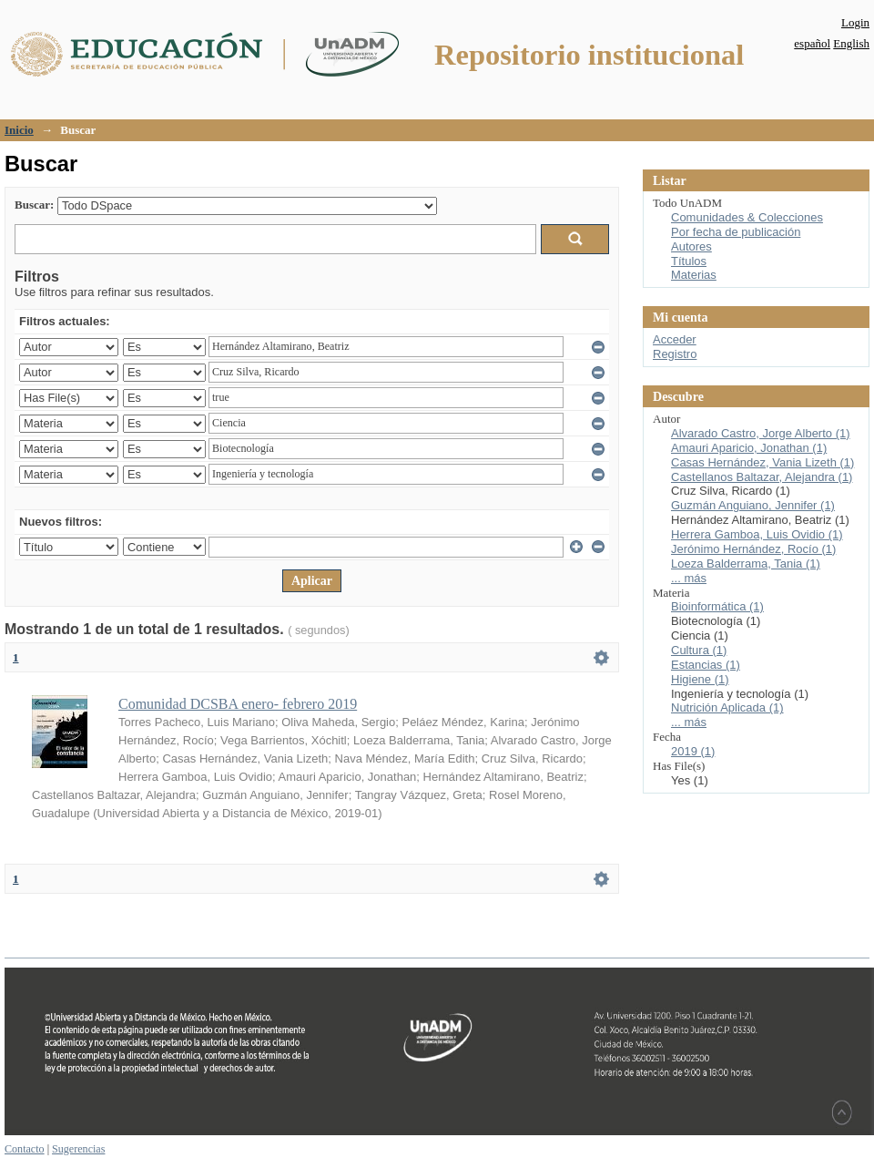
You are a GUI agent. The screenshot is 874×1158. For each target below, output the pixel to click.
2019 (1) (693, 751)
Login (855, 22)
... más (688, 578)
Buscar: (34, 204)
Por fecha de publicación (735, 232)
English (851, 43)
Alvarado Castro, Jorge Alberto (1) (760, 433)
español (812, 43)
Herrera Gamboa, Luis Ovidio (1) (757, 534)
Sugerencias (78, 1149)
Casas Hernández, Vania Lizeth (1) (762, 462)
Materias (693, 275)
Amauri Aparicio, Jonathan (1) (749, 448)
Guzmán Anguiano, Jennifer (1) (753, 505)
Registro (674, 354)
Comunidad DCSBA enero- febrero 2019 (237, 704)
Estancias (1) (705, 664)
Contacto (25, 1149)
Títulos (688, 261)
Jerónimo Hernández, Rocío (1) (753, 549)
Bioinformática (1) (717, 606)
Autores (691, 246)
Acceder (674, 339)
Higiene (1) (700, 679)
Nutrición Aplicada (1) (727, 707)
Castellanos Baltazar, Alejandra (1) (761, 477)
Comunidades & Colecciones (747, 217)
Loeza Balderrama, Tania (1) (745, 563)
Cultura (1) (699, 650)
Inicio (19, 130)
